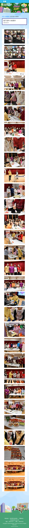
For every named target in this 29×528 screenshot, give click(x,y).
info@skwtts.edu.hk (14, 520)
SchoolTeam (16, 526)
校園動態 (7, 16)
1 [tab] (13, 11)
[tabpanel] (14, 8)
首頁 (3, 16)
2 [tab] (15, 11)
